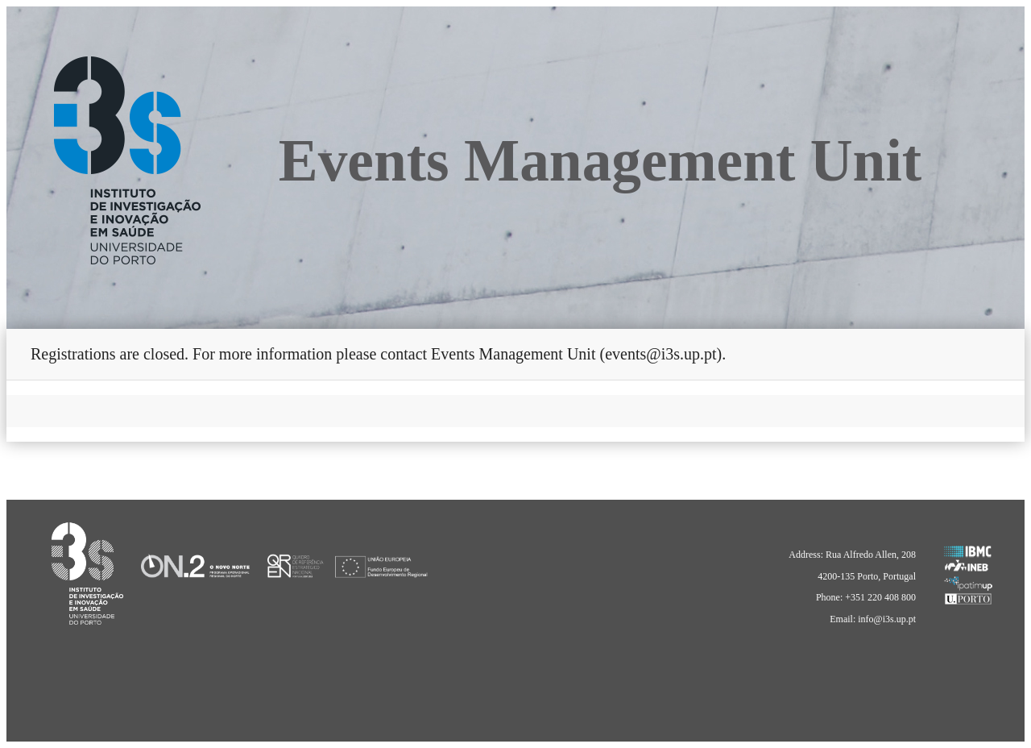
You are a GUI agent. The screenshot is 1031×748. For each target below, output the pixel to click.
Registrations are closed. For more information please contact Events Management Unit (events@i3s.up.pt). (378, 354)
